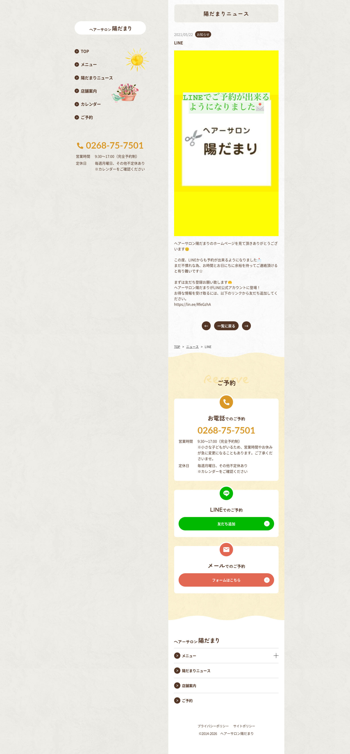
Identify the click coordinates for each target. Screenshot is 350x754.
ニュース (192, 346)
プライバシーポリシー (213, 726)
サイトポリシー (244, 726)
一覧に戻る (226, 325)
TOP (177, 346)
